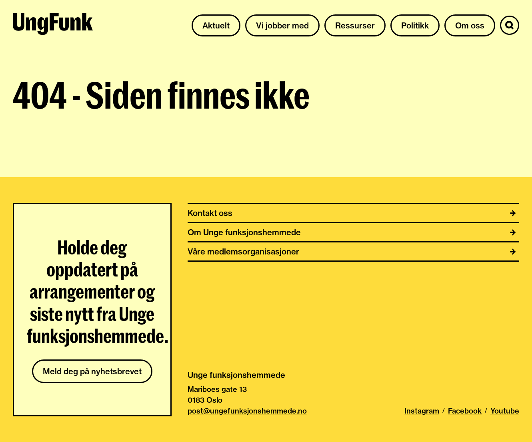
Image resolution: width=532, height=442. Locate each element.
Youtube (504, 411)
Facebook (465, 411)
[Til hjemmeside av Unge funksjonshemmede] (53, 25)
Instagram (421, 411)
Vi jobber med (282, 25)
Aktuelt (216, 25)
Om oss (469, 25)
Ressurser (355, 25)
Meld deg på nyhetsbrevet (92, 371)
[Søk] (509, 25)
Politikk (415, 25)
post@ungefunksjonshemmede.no (247, 411)
